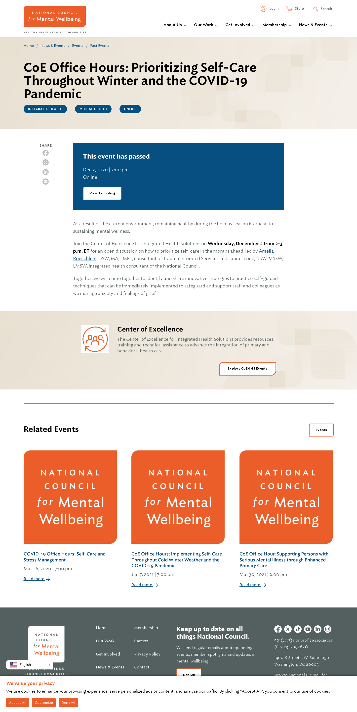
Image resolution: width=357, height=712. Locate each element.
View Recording (102, 193)
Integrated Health (45, 109)
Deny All (68, 702)
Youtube (308, 629)
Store (299, 8)
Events (77, 45)
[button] (29, 664)
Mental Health (93, 109)
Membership (274, 24)
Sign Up (189, 675)
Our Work (203, 24)
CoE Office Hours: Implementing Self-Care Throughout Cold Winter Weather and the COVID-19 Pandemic (178, 564)
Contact (141, 667)
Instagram (327, 629)
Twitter (288, 629)
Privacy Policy (147, 654)
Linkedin (317, 629)
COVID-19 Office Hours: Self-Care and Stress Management (71, 561)
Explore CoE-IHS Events (248, 368)
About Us (172, 24)
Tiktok (298, 629)
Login (274, 8)
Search (326, 8)
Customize (44, 702)
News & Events (313, 24)
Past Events (100, 45)
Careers (141, 641)
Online (130, 109)
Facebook (278, 629)
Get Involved (237, 24)
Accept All (17, 702)
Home (29, 45)
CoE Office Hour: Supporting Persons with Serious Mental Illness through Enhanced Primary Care (286, 564)
